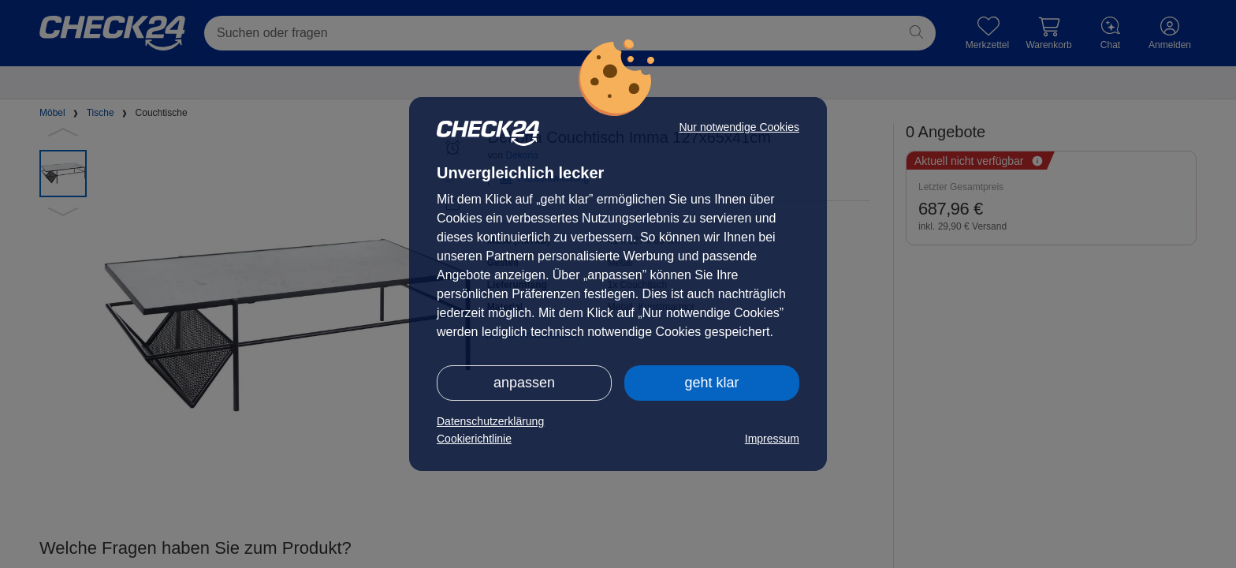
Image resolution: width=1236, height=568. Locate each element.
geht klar (711, 382)
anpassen (524, 382)
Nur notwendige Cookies (739, 127)
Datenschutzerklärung (490, 421)
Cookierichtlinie (474, 438)
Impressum (772, 438)
